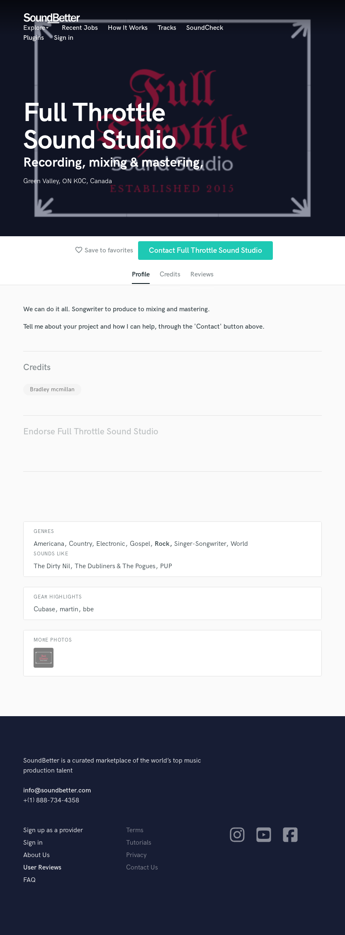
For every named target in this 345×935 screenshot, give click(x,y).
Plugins (33, 38)
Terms (134, 830)
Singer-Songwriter (200, 544)
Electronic (110, 544)
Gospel (140, 544)
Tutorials (138, 843)
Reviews (202, 275)
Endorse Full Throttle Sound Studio (90, 431)
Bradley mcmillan (52, 389)
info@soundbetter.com (57, 791)
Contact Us (142, 868)
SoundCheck (204, 28)
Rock (162, 544)
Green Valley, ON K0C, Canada (67, 181)
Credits (170, 275)
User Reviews (42, 868)
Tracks (167, 28)
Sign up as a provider (53, 830)
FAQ (29, 880)
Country (80, 544)
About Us (36, 855)
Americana (49, 544)
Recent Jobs (80, 28)
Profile (141, 275)
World (239, 544)
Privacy (136, 855)
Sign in (63, 38)
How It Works (128, 28)
